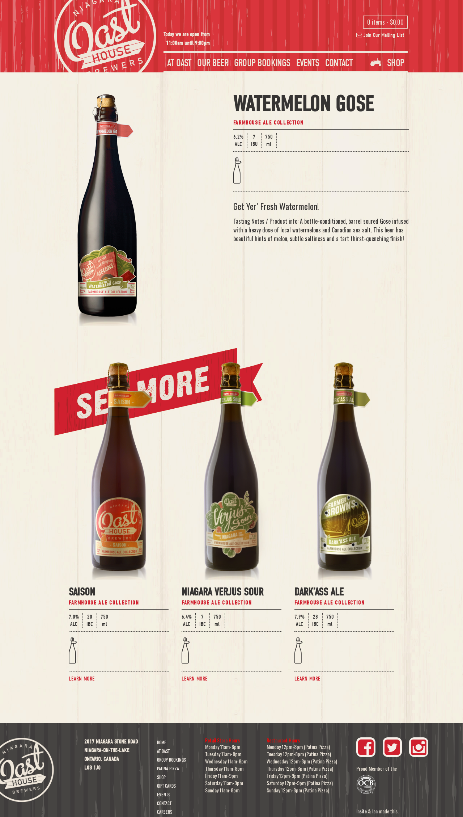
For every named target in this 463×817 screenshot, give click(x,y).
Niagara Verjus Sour (222, 593)
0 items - (385, 22)
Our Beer (212, 63)
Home (161, 743)
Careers (164, 812)
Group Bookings (262, 63)
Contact (339, 63)
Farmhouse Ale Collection (268, 123)
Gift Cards (166, 786)
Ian (375, 811)
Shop (387, 63)
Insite (361, 811)
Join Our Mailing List (380, 35)
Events (307, 63)
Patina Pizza (168, 769)
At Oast (179, 63)
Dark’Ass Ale (319, 593)
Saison (82, 593)
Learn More (81, 678)
